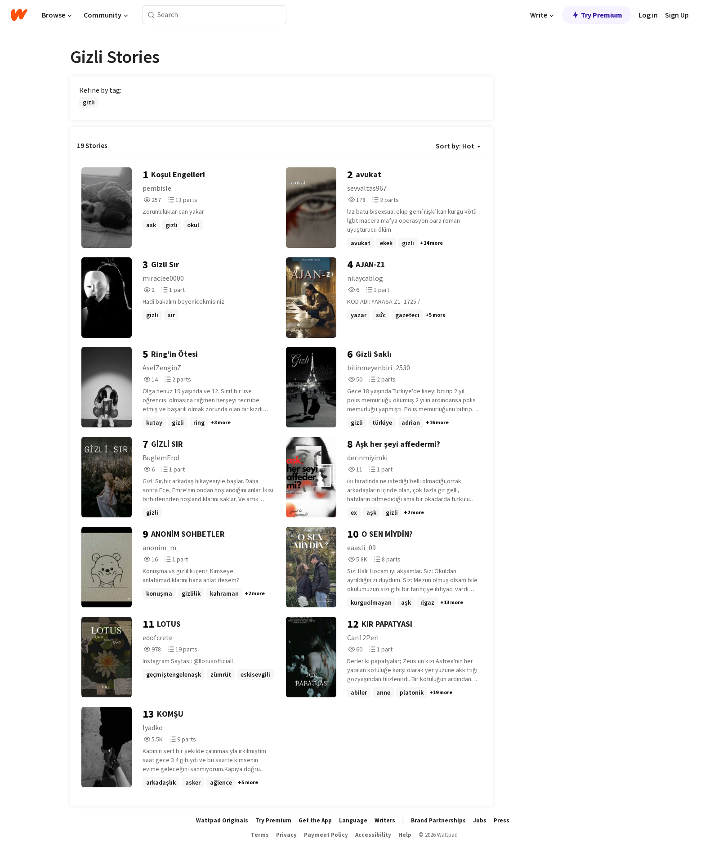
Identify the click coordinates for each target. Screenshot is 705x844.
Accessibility (373, 835)
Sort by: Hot (458, 145)
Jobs (479, 820)
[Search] (151, 15)
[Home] (19, 15)
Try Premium (596, 14)
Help (404, 835)
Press (501, 820)
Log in (648, 14)
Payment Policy (326, 835)
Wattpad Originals (222, 820)
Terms (260, 835)
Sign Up (677, 14)
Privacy (286, 835)
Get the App (315, 820)
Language (353, 820)
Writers (385, 820)
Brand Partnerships (438, 820)
